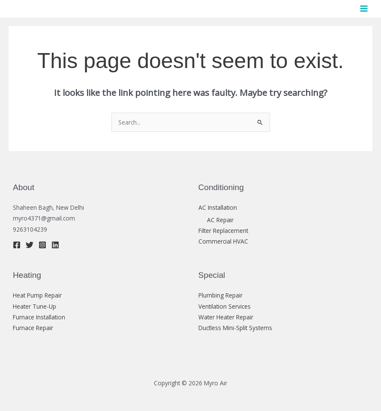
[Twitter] (29, 245)
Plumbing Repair (220, 295)
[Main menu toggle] (364, 9)
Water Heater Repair (225, 317)
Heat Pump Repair (37, 295)
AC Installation (217, 207)
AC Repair (220, 220)
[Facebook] (17, 245)
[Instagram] (42, 245)
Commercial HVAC (223, 241)
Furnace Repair (33, 328)
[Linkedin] (55, 245)
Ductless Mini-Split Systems (235, 328)
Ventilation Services (224, 306)
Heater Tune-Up (34, 306)
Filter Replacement (223, 230)
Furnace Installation (39, 317)
